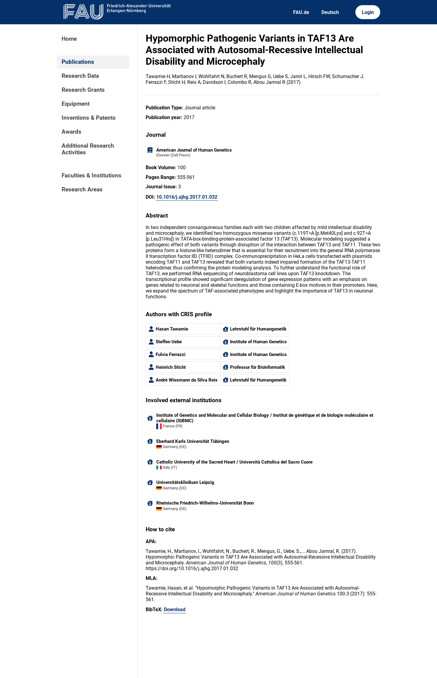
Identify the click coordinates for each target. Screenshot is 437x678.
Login (368, 12)
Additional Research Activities (88, 149)
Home (69, 39)
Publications (78, 62)
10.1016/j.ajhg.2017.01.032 (186, 197)
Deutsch (330, 12)
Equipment (76, 104)
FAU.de (301, 12)
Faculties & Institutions (91, 175)
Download (174, 609)
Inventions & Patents (89, 118)
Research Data (80, 76)
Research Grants (83, 90)
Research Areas (82, 189)
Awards (71, 131)
